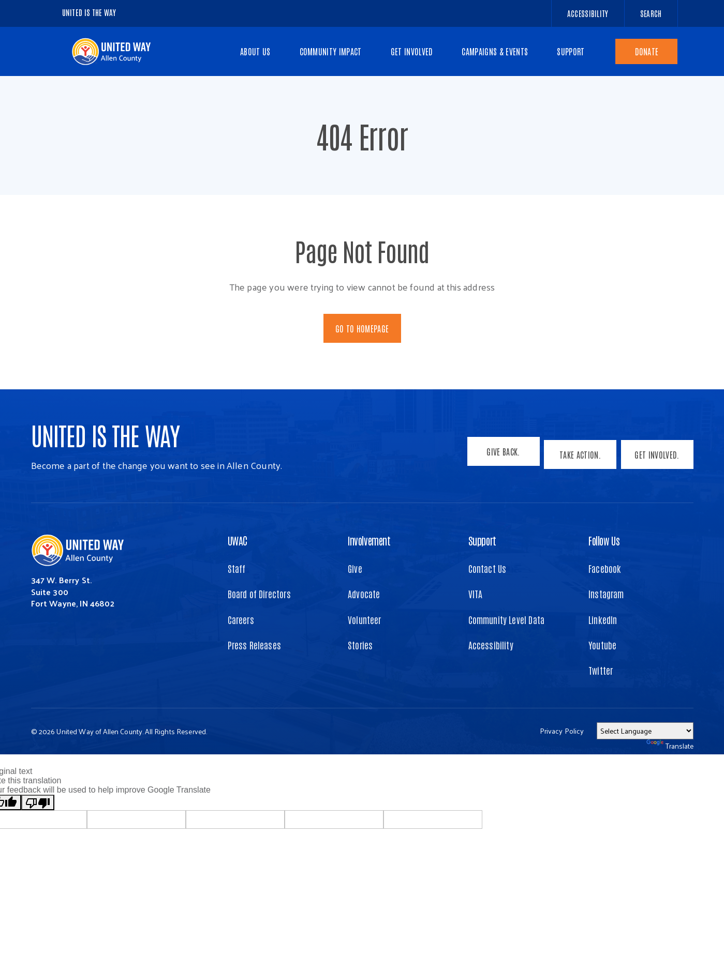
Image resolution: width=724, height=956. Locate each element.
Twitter (600, 670)
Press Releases (255, 645)
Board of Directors (259, 593)
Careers (241, 619)
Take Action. (577, 457)
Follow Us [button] (603, 540)
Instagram (606, 593)
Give (355, 568)
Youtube (602, 645)
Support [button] (482, 540)
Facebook (604, 568)
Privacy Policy (562, 730)
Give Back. (497, 457)
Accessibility (490, 645)
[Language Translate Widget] (645, 730)
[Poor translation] (37, 802)
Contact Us (487, 568)
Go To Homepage (362, 328)
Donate (647, 51)
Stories (360, 645)
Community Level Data (506, 619)
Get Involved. (656, 457)
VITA (475, 593)
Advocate (364, 593)
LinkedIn (602, 619)
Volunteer (364, 619)
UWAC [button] (237, 540)
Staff (237, 568)
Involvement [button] (369, 540)
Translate (669, 745)
